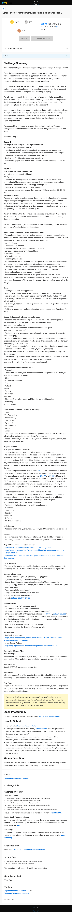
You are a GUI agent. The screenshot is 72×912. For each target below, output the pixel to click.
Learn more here (41, 729)
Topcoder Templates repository (16, 893)
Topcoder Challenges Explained (16, 778)
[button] (67, 48)
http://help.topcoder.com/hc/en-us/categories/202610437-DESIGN (31, 646)
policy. (19, 825)
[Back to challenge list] (3, 9)
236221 (52, 476)
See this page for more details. (49, 717)
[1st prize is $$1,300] (12, 22)
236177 (43, 476)
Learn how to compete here (27, 726)
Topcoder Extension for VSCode (16, 891)
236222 (40, 471)
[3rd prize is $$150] (19, 31)
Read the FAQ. (56, 813)
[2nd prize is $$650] (26, 22)
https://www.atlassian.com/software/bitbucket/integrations (28, 548)
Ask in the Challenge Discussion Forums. (30, 849)
